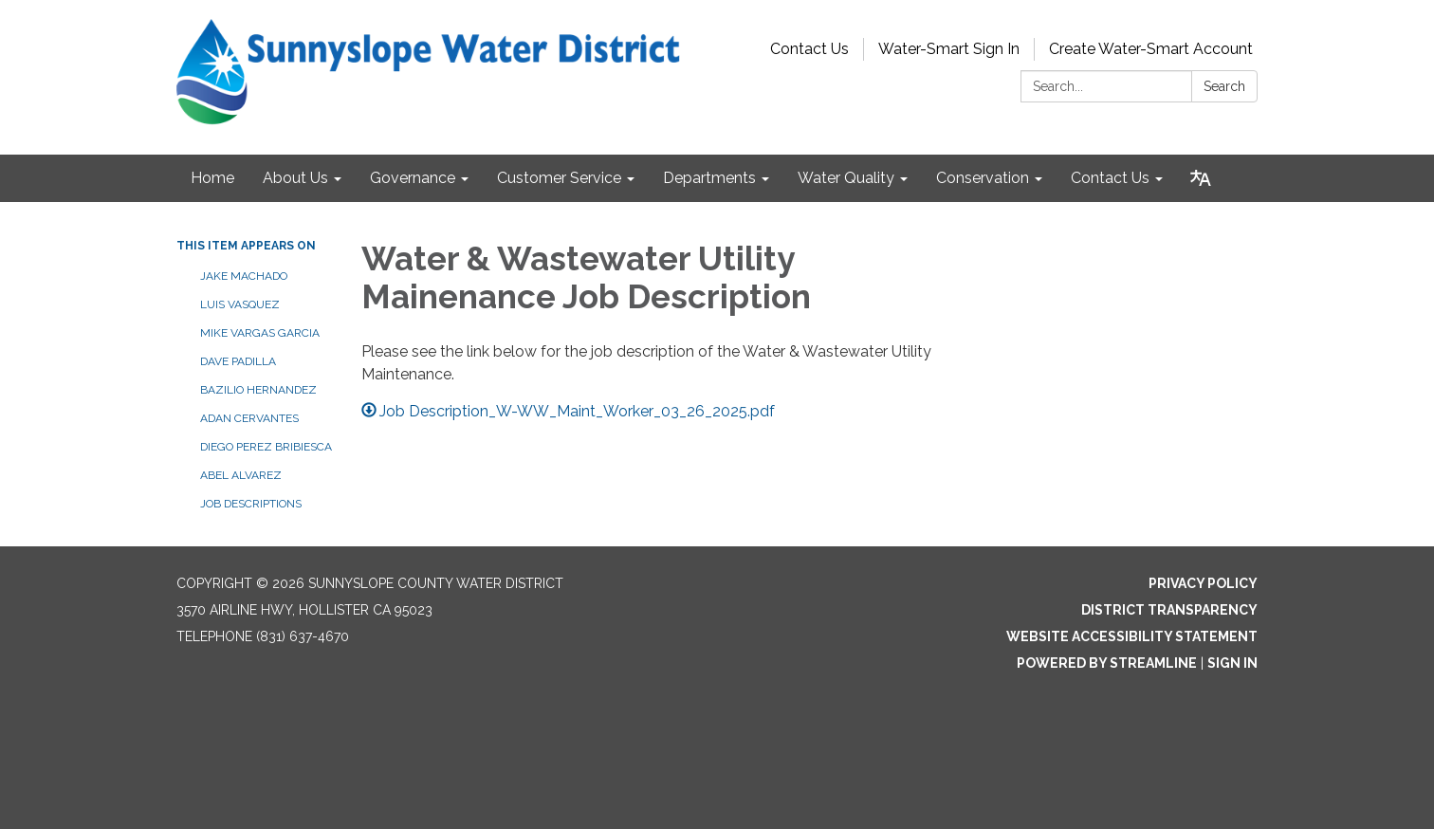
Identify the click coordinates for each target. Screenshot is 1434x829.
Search (1224, 86)
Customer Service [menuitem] (559, 178)
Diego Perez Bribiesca (266, 446)
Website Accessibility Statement (1132, 636)
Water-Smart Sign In (949, 49)
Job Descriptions (251, 503)
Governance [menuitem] (412, 178)
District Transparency (1169, 609)
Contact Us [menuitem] (1110, 178)
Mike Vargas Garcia (260, 333)
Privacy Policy (1203, 583)
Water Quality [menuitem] (846, 178)
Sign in (1232, 663)
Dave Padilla (238, 361)
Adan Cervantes (249, 418)
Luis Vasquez (240, 304)
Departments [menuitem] (709, 178)
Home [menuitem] (212, 178)
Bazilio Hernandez (258, 389)
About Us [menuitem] (295, 178)
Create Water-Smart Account (1151, 49)
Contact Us (809, 49)
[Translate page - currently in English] (1200, 178)
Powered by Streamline (1107, 663)
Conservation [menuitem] (982, 178)
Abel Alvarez (241, 475)
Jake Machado (243, 276)
